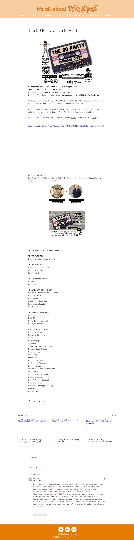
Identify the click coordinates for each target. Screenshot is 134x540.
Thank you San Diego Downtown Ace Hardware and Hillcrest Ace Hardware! (100, 441)
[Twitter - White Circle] (67, 529)
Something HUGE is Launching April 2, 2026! (66, 441)
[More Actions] (104, 479)
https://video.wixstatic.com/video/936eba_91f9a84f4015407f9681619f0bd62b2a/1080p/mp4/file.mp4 (66, 126)
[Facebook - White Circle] (61, 529)
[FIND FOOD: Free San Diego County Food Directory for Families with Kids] (33, 427)
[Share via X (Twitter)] (34, 401)
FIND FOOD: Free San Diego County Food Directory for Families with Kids (31, 441)
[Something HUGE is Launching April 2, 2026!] (67, 427)
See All (114, 415)
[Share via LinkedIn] (40, 401)
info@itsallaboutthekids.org (67, 534)
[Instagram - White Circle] (74, 529)
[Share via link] (45, 401)
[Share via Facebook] (29, 401)
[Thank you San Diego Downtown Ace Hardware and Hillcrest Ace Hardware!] (101, 427)
